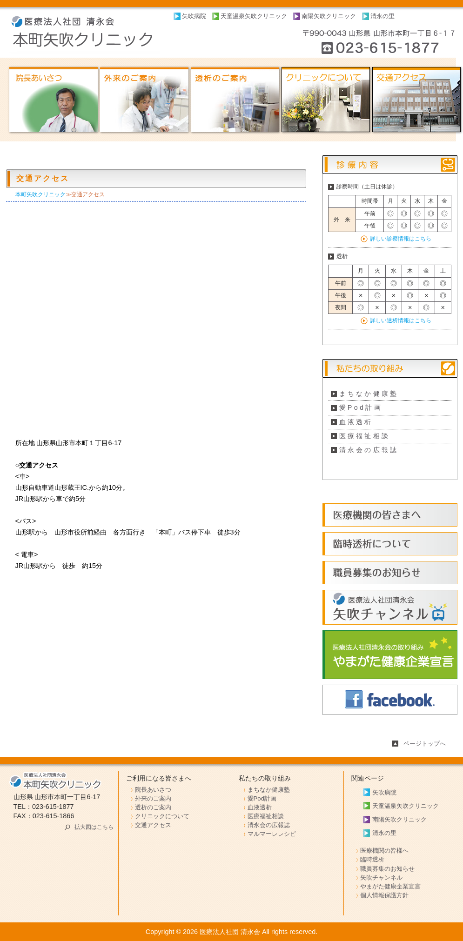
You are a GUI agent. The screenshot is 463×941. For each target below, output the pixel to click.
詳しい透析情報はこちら (400, 320)
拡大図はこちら (94, 827)
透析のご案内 (153, 807)
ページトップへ (424, 743)
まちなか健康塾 (369, 393)
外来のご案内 (153, 798)
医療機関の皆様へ (384, 850)
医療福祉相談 (364, 436)
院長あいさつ (153, 789)
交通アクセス (153, 824)
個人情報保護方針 (384, 895)
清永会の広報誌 (369, 450)
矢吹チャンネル (381, 877)
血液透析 (356, 422)
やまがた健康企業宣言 (390, 886)
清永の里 (382, 16)
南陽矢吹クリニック (329, 16)
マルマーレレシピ (272, 833)
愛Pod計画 (361, 407)
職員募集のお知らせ (387, 868)
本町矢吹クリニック (40, 194)
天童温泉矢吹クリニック (254, 16)
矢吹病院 (194, 16)
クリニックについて (162, 816)
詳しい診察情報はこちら (400, 238)
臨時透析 (372, 859)
